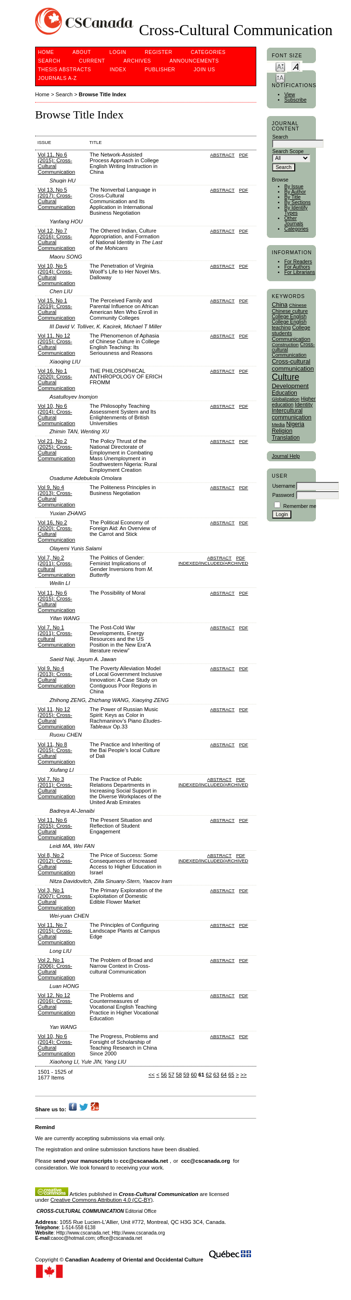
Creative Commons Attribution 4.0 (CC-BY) (101, 1200)
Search (49, 61)
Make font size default (296, 66)
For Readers (298, 261)
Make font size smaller (280, 66)
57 (171, 1075)
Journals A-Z (57, 78)
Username (283, 486)
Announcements (194, 61)
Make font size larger (280, 77)
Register (158, 52)
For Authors (297, 267)
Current (92, 61)
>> (243, 1075)
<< (152, 1075)
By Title (292, 197)
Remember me (299, 506)
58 (179, 1075)
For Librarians (299, 272)
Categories (296, 229)
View (289, 94)
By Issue (293, 186)
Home (46, 52)
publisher (160, 69)
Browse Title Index (102, 94)
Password (283, 495)
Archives (137, 61)
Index (118, 69)
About (82, 52)
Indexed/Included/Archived (213, 563)
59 (186, 1075)
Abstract (222, 154)
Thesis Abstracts (64, 69)
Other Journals (293, 221)
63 (216, 1075)
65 (231, 1075)
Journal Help (286, 456)
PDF (243, 154)
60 (194, 1075)
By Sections (297, 202)
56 (164, 1075)
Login (118, 52)
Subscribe (295, 100)
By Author (295, 192)
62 (209, 1075)
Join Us (204, 69)
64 (223, 1075)
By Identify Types (296, 210)
